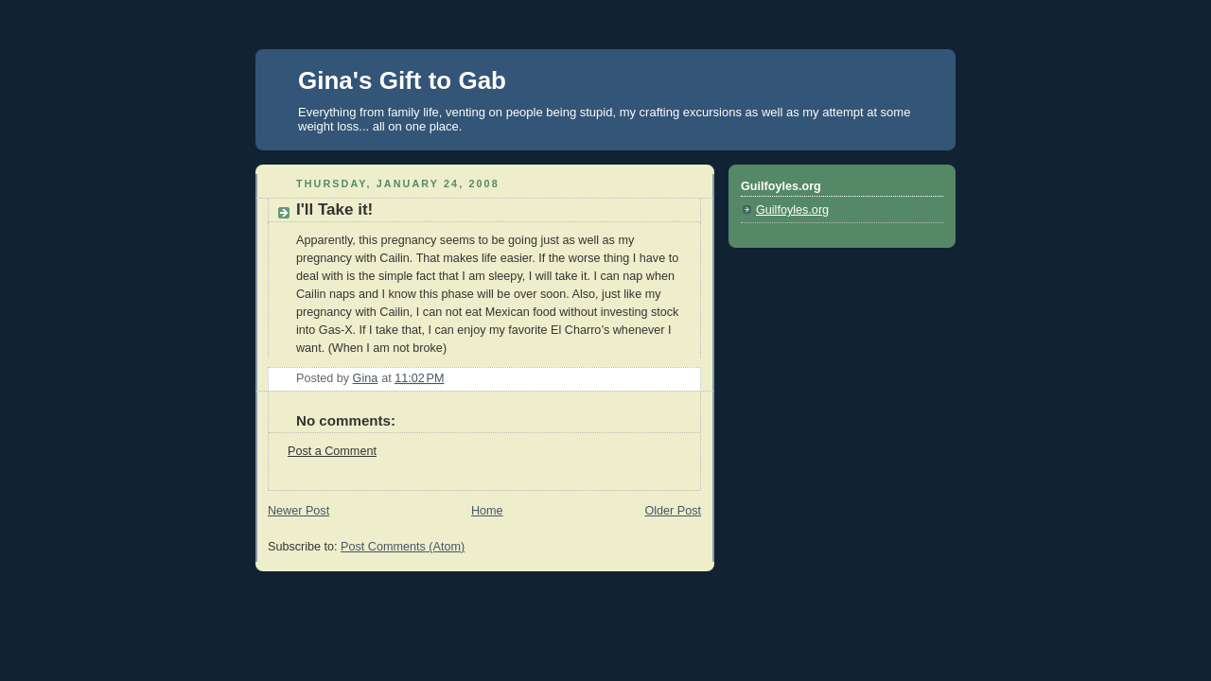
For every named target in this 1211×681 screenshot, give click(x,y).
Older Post (672, 510)
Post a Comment (332, 451)
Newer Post (298, 510)
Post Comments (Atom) (403, 546)
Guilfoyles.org (792, 210)
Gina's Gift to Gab (402, 80)
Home (487, 510)
